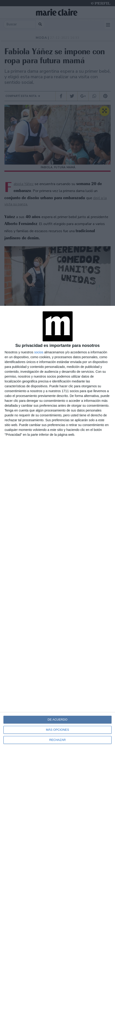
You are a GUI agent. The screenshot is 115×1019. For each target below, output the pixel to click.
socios (38, 352)
